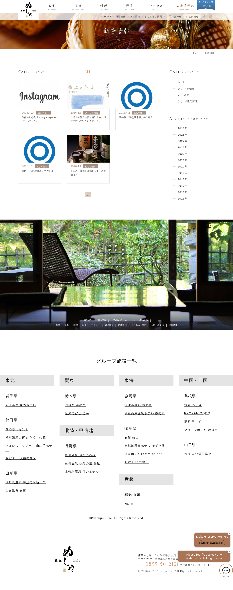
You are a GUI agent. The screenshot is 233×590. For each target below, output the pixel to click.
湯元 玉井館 (193, 421)
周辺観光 (121, 16)
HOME (107, 16)
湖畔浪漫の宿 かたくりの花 (25, 437)
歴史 (84, 325)
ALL (181, 82)
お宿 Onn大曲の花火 (20, 458)
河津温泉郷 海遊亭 (138, 405)
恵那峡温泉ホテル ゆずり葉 (145, 445)
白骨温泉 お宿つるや (80, 455)
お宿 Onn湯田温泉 (198, 453)
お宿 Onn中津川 (137, 462)
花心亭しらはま (16, 429)
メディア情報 (186, 88)
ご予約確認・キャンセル (123, 320)
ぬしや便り (185, 95)
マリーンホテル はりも (201, 429)
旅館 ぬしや (193, 405)
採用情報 (194, 16)
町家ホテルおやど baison (144, 453)
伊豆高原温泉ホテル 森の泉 (145, 413)
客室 (58, 325)
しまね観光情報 (188, 101)
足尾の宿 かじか (77, 413)
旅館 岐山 (132, 437)
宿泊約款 (143, 320)
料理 (75, 325)
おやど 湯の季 (75, 405)
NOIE (129, 503)
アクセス (95, 325)
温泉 (66, 325)
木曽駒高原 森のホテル (82, 471)
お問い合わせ (173, 16)
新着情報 (135, 16)
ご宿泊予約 (100, 320)
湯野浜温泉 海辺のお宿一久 (25, 482)
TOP (195, 53)
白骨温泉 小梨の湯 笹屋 (82, 463)
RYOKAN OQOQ (197, 413)
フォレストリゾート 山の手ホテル (28, 448)
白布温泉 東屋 (15, 490)
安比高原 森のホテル (20, 405)
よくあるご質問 (153, 16)
